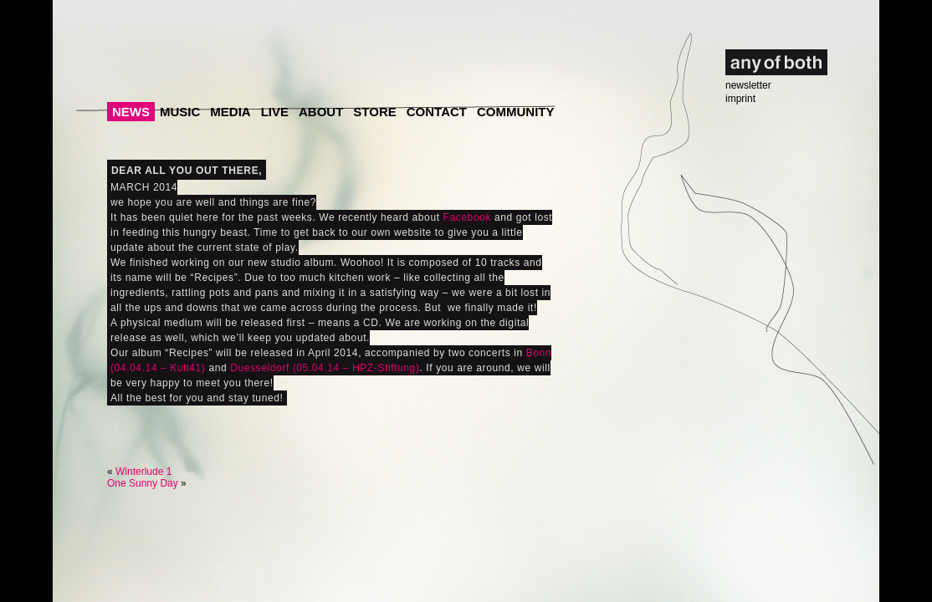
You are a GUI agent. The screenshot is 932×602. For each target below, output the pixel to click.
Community (516, 112)
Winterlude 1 (143, 471)
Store (374, 112)
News (131, 112)
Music (180, 112)
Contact (437, 112)
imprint (740, 99)
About (321, 112)
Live (275, 112)
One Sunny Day (142, 483)
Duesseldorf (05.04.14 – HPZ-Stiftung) (324, 368)
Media (230, 112)
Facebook (467, 217)
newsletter (748, 85)
